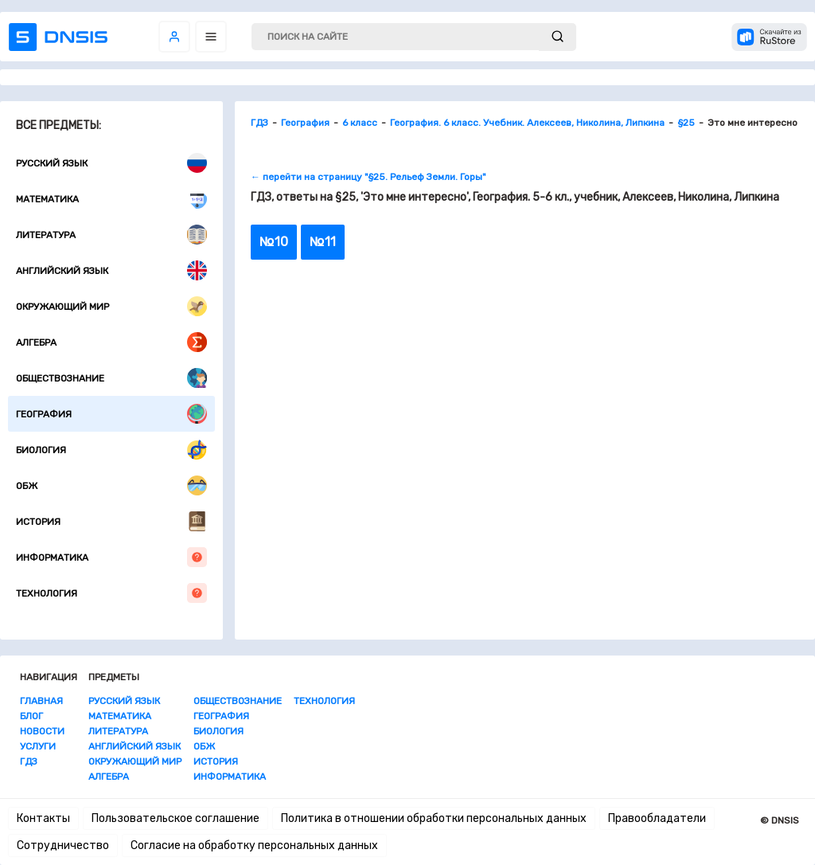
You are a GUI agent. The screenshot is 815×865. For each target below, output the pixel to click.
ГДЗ (28, 761)
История (111, 521)
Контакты (43, 818)
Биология (111, 450)
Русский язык (111, 163)
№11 (323, 241)
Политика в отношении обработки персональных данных (434, 818)
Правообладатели (657, 818)
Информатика (111, 557)
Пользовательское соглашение (175, 818)
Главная (41, 700)
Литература (111, 235)
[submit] (557, 37)
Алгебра (111, 342)
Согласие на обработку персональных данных (254, 845)
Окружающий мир (111, 306)
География (111, 414)
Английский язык (111, 270)
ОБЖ (111, 485)
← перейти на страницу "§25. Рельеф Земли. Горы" (368, 176)
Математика (111, 199)
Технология (111, 593)
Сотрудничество (63, 845)
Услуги (38, 746)
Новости (42, 731)
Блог (31, 716)
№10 (273, 241)
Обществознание (111, 378)
